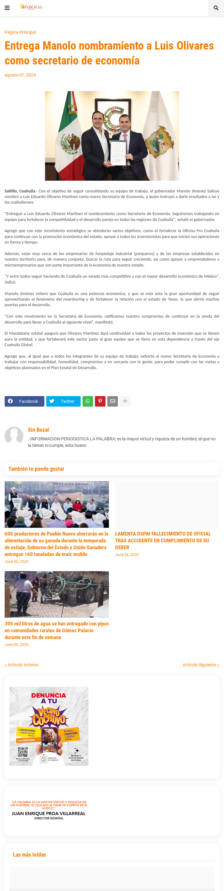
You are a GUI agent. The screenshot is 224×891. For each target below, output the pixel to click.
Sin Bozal (38, 429)
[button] (7, 8)
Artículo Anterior (23, 664)
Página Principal (20, 32)
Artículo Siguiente (199, 664)
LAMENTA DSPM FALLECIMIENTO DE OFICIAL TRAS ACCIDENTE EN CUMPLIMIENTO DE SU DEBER (163, 540)
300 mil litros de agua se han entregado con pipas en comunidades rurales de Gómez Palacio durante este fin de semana (57, 630)
